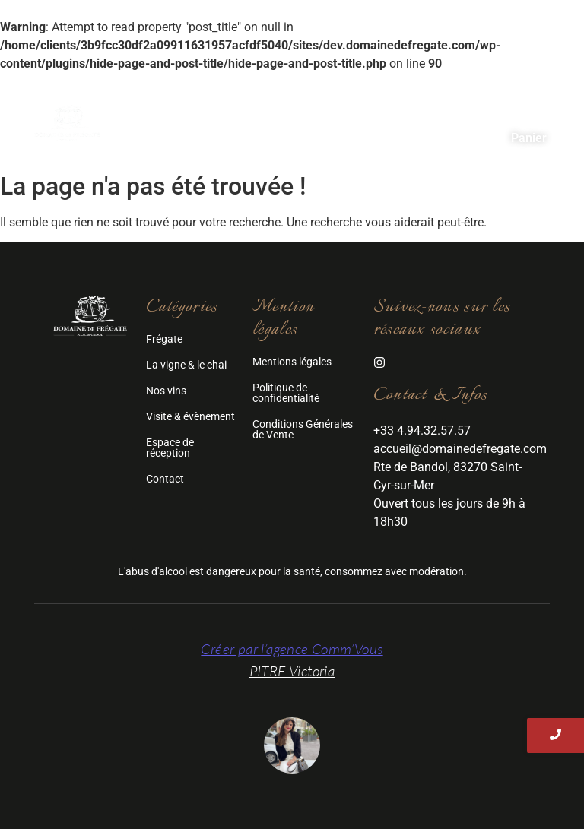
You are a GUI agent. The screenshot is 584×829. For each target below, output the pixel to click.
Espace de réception (360, 132)
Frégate (260, 112)
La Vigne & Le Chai (362, 112)
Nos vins (467, 112)
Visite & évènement (190, 416)
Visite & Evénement (214, 132)
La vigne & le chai (186, 365)
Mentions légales (292, 362)
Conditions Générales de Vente (302, 429)
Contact (472, 132)
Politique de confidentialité (285, 392)
